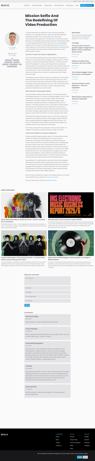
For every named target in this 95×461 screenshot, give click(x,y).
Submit (27, 305)
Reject (85, 457)
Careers (58, 442)
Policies (72, 436)
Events (57, 436)
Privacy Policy (73, 439)
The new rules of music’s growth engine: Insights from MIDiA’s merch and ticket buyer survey (83, 49)
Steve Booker (61, 45)
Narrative (49, 32)
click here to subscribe (51, 177)
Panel (83, 1)
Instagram (87, 445)
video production (13, 64)
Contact (75, 1)
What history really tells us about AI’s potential (82, 98)
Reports (27, 5)
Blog (77, 5)
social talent (16, 62)
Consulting (48, 5)
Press (79, 1)
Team (87, 1)
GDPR (71, 445)
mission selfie (8, 60)
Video (20, 64)
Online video (16, 60)
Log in (91, 1)
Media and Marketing (12, 66)
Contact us (59, 445)
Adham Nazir (75, 76)
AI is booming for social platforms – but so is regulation (81, 85)
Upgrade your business (87, 5)
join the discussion (51, 180)
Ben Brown (54, 43)
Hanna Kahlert (75, 90)
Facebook (86, 442)
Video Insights (59, 5)
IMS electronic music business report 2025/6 (65, 220)
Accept (80, 457)
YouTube (86, 439)
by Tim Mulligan (12, 47)
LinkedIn (86, 436)
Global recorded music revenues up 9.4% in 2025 (81, 62)
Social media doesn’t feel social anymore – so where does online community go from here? (23, 258)
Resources (69, 5)
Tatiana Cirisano (75, 54)
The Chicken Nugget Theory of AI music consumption (82, 73)
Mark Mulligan (75, 65)
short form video (8, 62)
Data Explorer (37, 5)
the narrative (5, 64)
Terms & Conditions (75, 442)
